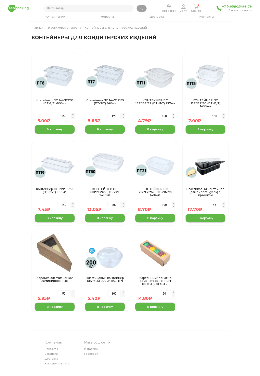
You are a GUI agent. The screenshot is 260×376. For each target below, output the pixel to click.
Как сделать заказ (57, 363)
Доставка (157, 16)
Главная (37, 27)
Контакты (206, 16)
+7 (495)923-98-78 (237, 6)
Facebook (91, 353)
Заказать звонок (240, 10)
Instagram (91, 348)
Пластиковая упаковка (64, 27)
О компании (55, 16)
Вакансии (51, 353)
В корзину (55, 129)
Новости (107, 16)
